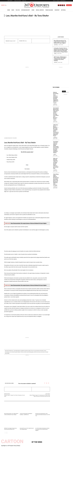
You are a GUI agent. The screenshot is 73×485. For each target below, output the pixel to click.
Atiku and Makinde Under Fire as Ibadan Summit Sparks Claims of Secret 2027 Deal (55, 163)
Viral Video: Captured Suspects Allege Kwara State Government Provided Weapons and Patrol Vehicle (56, 147)
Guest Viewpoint (62, 15)
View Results (27, 168)
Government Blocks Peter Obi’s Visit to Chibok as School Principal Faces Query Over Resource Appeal (56, 113)
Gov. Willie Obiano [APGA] (12, 155)
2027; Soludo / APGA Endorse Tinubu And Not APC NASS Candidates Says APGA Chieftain (60, 58)
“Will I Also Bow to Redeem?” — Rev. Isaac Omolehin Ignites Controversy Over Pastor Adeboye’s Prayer (56, 130)
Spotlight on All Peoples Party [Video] (10, 445)
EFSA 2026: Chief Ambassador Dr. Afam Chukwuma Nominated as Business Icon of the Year (42, 414)
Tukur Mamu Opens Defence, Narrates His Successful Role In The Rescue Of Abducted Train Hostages (56, 180)
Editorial (56, 44)
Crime (55, 53)
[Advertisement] (36, 24)
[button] (4, 5)
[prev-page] (5, 432)
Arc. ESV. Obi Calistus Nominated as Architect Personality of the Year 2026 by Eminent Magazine (42, 429)
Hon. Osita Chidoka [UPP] (12, 157)
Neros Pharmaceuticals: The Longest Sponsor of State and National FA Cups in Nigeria (60, 42)
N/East (55, 120)
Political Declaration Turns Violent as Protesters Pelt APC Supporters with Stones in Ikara (55, 97)
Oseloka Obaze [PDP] (11, 159)
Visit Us (64, 91)
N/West (55, 103)
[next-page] (6, 432)
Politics (55, 62)
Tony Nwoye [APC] (10, 161)
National (55, 137)
